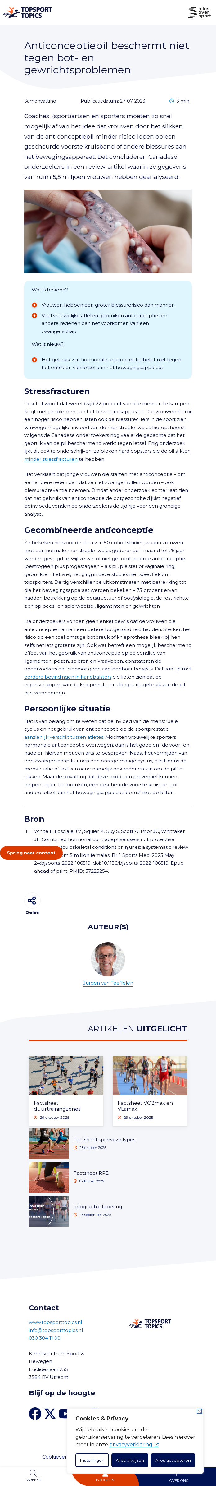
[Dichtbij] (199, 1411)
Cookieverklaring (63, 1457)
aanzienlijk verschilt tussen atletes (63, 737)
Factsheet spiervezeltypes (104, 1139)
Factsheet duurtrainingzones (57, 1106)
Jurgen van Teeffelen (108, 964)
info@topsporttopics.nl (56, 1330)
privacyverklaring (134, 1444)
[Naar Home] (26, 12)
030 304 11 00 (45, 1338)
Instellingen (92, 1460)
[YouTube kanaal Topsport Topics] (66, 1413)
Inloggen (105, 1480)
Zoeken (34, 1480)
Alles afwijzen (130, 1460)
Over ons (178, 1481)
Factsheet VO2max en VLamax (145, 1106)
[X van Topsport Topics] (50, 1413)
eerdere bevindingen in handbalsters (67, 677)
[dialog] (135, 1441)
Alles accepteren (173, 1460)
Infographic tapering (98, 1206)
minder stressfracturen (51, 459)
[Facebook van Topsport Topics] (35, 1413)
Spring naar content (31, 853)
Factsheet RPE (91, 1173)
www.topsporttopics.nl (55, 1322)
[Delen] (32, 900)
